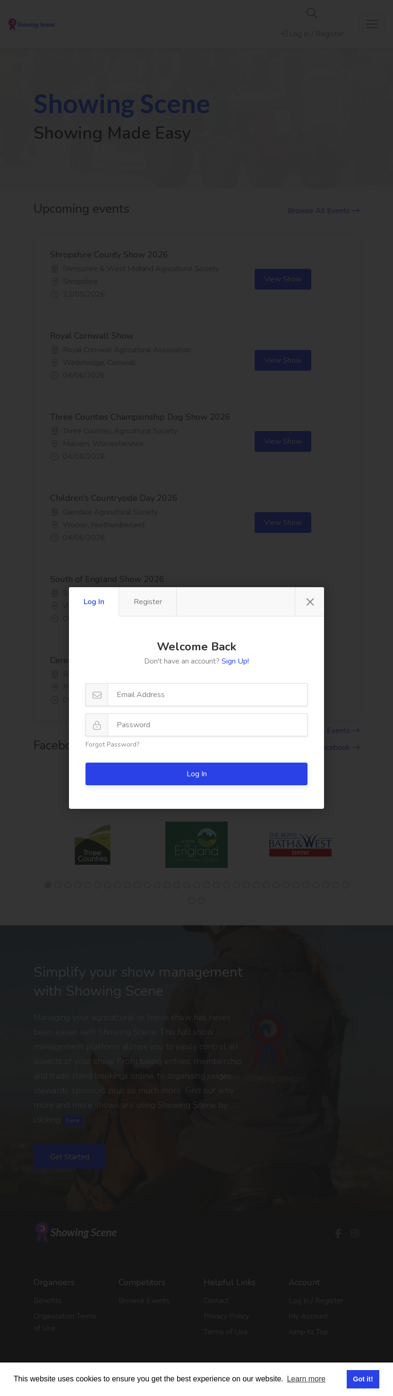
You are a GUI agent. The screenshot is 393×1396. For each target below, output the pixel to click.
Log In (94, 602)
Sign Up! (235, 661)
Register (148, 602)
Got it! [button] (363, 1379)
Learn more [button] (306, 1379)
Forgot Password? (112, 744)
